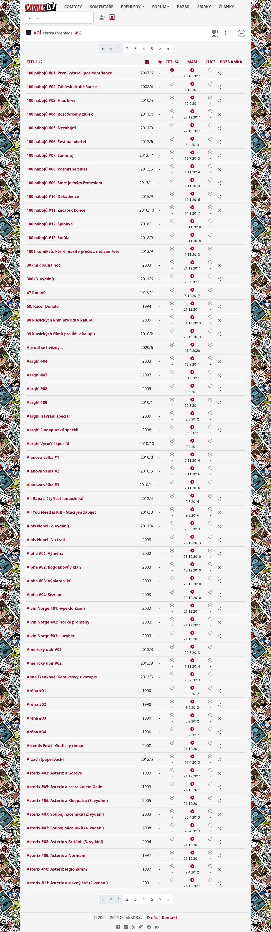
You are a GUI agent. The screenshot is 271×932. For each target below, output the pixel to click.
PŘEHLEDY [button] (131, 6)
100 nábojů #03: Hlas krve (51, 100)
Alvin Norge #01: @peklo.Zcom (56, 608)
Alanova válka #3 (43, 484)
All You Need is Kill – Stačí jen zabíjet (61, 512)
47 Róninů (36, 292)
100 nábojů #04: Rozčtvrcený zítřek (60, 114)
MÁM (192, 62)
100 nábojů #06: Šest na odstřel (56, 141)
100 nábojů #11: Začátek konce (56, 210)
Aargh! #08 (37, 388)
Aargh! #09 (37, 402)
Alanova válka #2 (43, 471)
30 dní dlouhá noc (43, 265)
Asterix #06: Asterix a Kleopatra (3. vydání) (67, 800)
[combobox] (59, 18)
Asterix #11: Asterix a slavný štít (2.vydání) (67, 883)
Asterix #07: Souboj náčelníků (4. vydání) (65, 828)
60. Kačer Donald (43, 306)
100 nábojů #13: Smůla (48, 237)
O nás (152, 917)
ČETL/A (172, 62)
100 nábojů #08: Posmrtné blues (57, 169)
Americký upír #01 (44, 649)
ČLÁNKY (226, 6)
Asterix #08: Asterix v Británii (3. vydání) (65, 841)
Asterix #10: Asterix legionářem (57, 869)
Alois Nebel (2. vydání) (48, 526)
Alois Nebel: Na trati (46, 539)
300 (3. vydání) (40, 279)
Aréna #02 (36, 704)
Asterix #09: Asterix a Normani (56, 855)
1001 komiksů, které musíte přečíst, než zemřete (73, 251)
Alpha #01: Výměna (45, 553)
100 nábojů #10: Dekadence (53, 196)
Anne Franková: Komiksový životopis (62, 677)
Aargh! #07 (37, 375)
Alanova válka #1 (43, 457)
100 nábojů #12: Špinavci (50, 224)
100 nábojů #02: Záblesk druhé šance (62, 86)
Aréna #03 (36, 718)
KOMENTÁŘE (101, 6)
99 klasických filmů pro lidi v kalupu (61, 333)
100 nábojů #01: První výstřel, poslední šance (69, 73)
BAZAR (183, 6)
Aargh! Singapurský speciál (52, 430)
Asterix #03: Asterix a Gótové (54, 773)
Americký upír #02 (44, 663)
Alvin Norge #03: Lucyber (51, 635)
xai (37, 32)
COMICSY (73, 6)
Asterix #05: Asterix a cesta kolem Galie (64, 786)
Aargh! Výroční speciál (48, 443)
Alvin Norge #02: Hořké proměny (58, 622)
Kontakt (169, 917)
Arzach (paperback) (45, 759)
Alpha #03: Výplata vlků (49, 581)
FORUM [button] (159, 6)
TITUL (32, 62)
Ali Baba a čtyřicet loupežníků (55, 498)
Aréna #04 (36, 732)
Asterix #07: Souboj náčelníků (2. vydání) (65, 814)
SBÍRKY (204, 6)
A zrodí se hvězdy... (45, 347)
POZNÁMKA (231, 62)
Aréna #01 (36, 690)
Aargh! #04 (37, 361)
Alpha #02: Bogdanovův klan (54, 567)
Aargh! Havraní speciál (48, 416)
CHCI (210, 62)
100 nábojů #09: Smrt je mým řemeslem (64, 182)
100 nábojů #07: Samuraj (50, 155)
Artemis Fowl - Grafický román (56, 745)
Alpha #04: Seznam (45, 594)
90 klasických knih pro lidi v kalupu (60, 320)
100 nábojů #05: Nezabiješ (51, 128)
